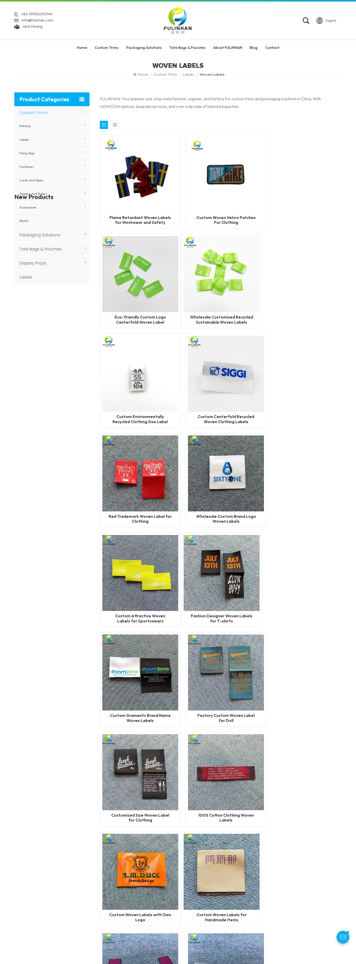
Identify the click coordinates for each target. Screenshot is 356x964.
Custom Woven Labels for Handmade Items (138, 699)
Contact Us (148, 887)
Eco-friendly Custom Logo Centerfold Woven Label (303, 217)
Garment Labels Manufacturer (227, 896)
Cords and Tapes (31, 180)
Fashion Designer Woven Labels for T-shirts (138, 506)
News (144, 879)
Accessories (28, 207)
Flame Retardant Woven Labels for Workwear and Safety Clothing (138, 217)
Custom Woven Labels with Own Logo (303, 603)
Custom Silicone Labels (221, 862)
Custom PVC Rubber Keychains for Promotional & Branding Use (62, 449)
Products (146, 862)
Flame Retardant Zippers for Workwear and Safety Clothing (61, 313)
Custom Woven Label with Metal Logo (303, 699)
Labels (188, 74)
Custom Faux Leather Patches (58, 579)
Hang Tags (27, 153)
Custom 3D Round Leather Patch (62, 553)
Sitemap (244, 951)
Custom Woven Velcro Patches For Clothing (220, 217)
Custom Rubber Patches (222, 853)
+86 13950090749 (36, 14)
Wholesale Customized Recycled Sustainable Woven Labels (138, 313)
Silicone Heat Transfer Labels (226, 887)
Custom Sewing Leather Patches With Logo (60, 476)
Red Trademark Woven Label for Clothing (138, 410)
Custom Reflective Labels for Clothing (61, 365)
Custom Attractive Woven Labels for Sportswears (303, 410)
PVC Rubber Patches (219, 870)
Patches (25, 126)
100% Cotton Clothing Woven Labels (221, 603)
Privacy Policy (268, 951)
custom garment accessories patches (227, 916)
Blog (254, 48)
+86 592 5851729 (37, 867)
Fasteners (26, 167)
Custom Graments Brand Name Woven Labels (221, 506)
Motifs (24, 221)
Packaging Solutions (144, 48)
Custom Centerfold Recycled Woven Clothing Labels (303, 313)
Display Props (33, 263)
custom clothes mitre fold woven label (221, 699)
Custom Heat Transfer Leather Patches (59, 501)
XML (215, 951)
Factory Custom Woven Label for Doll (303, 506)
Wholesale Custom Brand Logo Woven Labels (221, 410)
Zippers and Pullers (33, 194)
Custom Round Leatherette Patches (57, 605)
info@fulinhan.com (37, 20)
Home (82, 48)
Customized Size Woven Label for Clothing (138, 603)
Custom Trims (107, 48)
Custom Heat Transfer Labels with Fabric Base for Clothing (60, 398)
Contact (272, 48)
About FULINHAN (227, 48)
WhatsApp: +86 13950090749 (41, 884)
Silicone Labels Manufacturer (226, 905)
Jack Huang (32, 26)
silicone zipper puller (219, 879)
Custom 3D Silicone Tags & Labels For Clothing (62, 527)
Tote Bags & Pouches (187, 48)
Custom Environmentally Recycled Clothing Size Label (220, 313)
